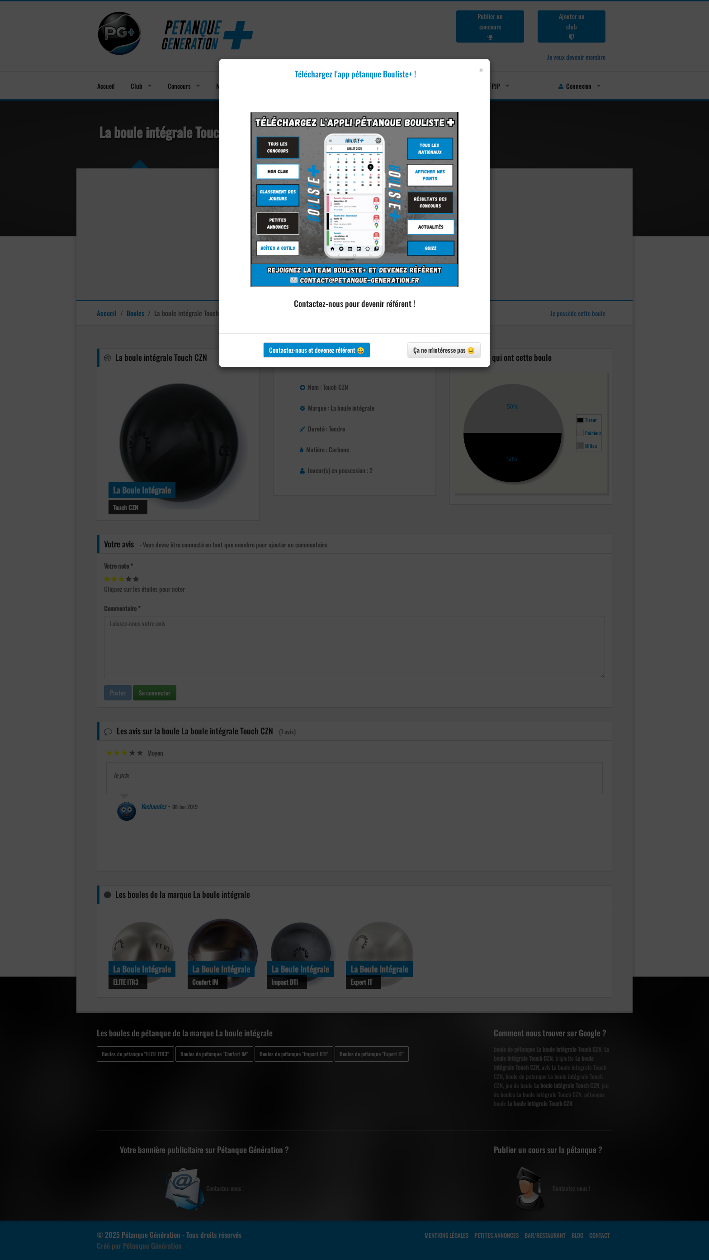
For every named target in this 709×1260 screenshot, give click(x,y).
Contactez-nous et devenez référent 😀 (316, 350)
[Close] (481, 70)
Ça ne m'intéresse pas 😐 (444, 350)
